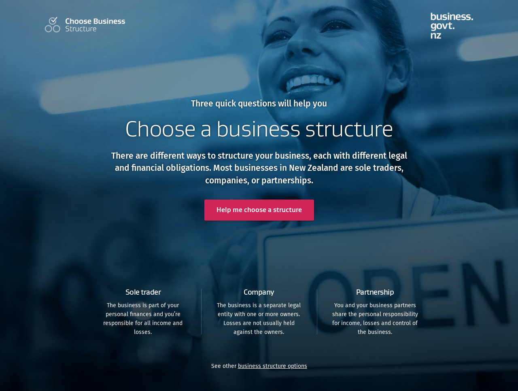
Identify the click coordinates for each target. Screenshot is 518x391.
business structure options (272, 366)
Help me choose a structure (259, 210)
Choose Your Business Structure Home (85, 24)
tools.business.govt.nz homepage (452, 25)
